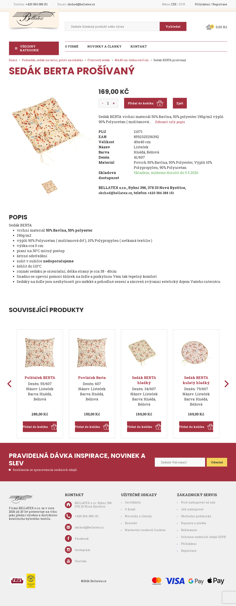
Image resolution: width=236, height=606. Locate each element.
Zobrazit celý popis (171, 121)
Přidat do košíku (145, 103)
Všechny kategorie (29, 48)
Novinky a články (104, 46)
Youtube (76, 560)
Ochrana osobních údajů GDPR (203, 537)
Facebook (77, 538)
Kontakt (138, 46)
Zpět (179, 103)
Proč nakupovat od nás (198, 502)
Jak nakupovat (192, 509)
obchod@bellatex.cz (76, 4)
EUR (182, 4)
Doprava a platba (193, 523)
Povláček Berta (92, 377)
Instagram (77, 549)
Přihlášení (202, 4)
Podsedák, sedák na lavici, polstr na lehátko (52, 60)
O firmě (71, 46)
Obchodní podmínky (196, 516)
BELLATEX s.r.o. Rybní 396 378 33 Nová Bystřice (88, 504)
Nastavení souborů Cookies (145, 530)
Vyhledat (172, 26)
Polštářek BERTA (40, 377)
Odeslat (215, 462)
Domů (13, 60)
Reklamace (189, 530)
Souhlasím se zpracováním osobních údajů (45, 470)
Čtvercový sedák (99, 60)
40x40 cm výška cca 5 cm (131, 60)
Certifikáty (133, 502)
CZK (174, 4)
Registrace (219, 4)
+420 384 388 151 (31, 4)
